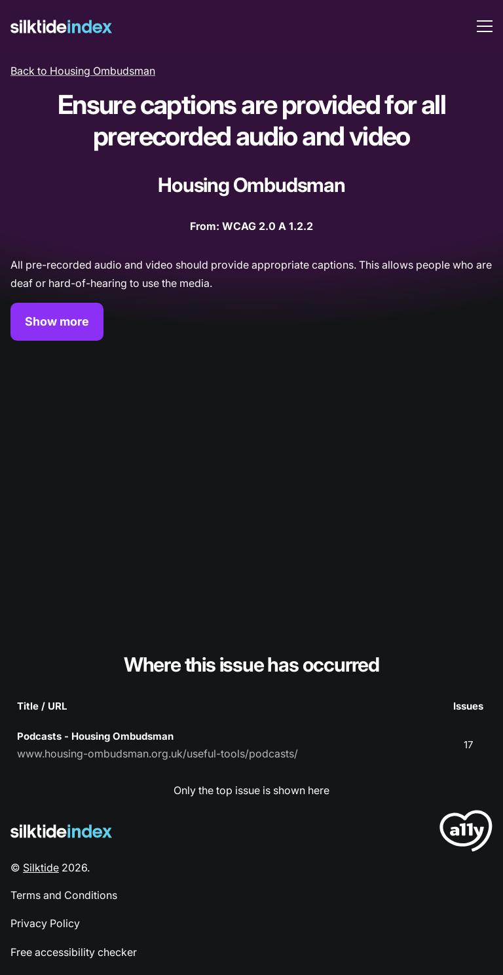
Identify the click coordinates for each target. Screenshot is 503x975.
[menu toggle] (484, 26)
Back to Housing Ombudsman (82, 70)
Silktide (41, 867)
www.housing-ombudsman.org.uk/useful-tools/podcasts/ (157, 753)
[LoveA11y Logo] (466, 833)
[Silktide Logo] (61, 831)
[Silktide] (61, 26)
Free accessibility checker (73, 952)
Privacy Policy (45, 923)
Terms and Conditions (63, 895)
